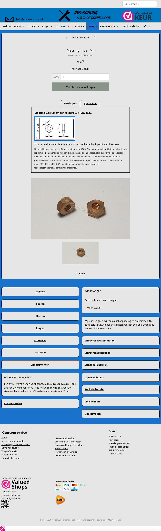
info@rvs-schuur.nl (10, 494)
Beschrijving (70, 103)
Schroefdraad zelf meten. (100, 340)
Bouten (19, 26)
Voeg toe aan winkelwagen (80, 87)
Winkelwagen (94, 307)
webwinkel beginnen (86, 520)
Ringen (47, 26)
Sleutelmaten (93, 413)
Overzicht (81, 273)
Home (4, 437)
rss (73, 520)
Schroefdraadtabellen (98, 352)
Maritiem (78, 26)
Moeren (34, 26)
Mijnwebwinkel (114, 520)
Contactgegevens (10, 447)
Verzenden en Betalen (66, 451)
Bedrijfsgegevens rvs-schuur (15, 444)
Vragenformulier (9, 451)
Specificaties (90, 103)
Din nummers (92, 401)
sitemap (66, 520)
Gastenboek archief (65, 438)
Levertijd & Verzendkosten (68, 441)
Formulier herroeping (11, 458)
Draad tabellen (130, 26)
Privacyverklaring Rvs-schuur (69, 444)
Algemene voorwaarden (13, 441)
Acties (92, 26)
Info (146, 26)
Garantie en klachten (65, 455)
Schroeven (62, 26)
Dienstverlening (9, 454)
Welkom (7, 26)
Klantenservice (109, 26)
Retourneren (61, 448)
